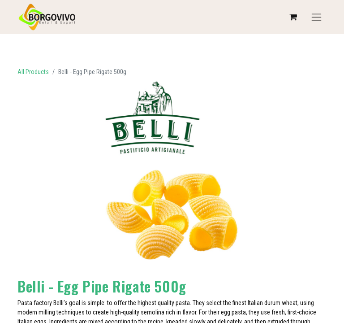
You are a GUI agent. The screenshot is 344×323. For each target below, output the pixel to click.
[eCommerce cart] (293, 17)
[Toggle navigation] (316, 17)
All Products (33, 71)
